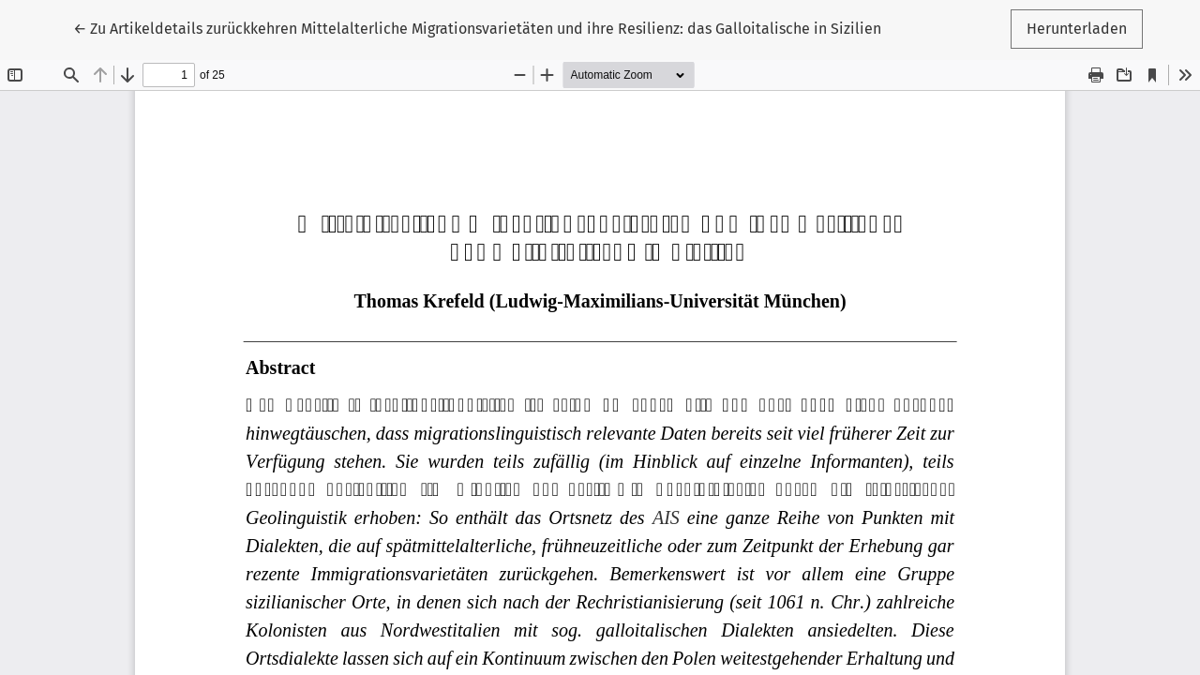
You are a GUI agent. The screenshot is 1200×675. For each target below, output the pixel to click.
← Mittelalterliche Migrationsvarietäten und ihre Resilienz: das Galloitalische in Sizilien (477, 29)
